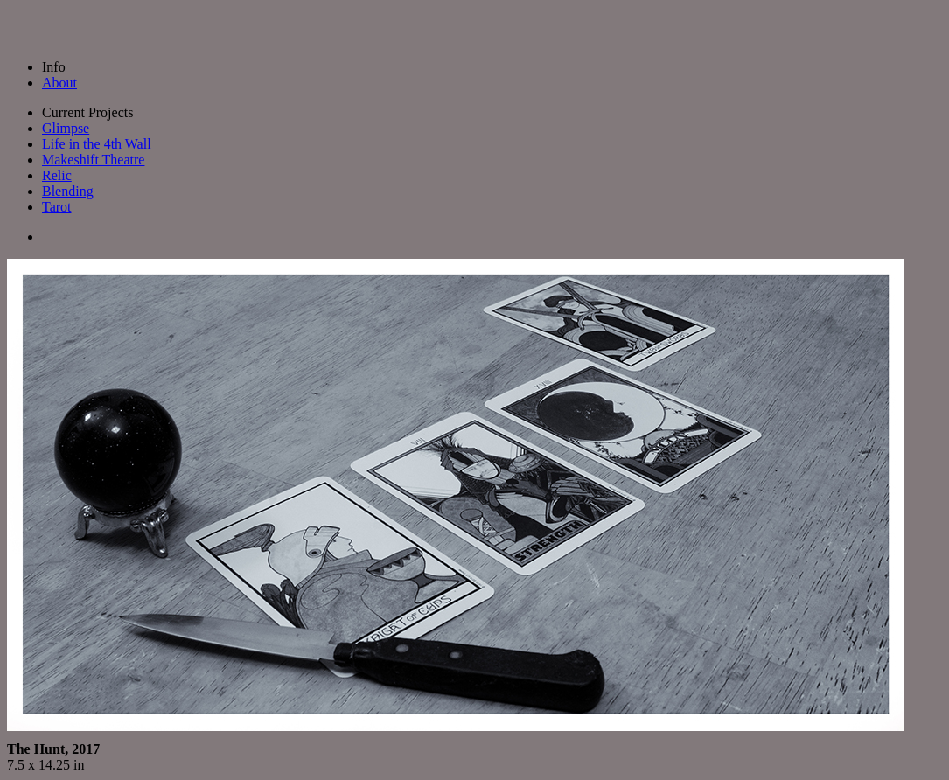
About (59, 82)
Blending (68, 191)
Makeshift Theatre (93, 159)
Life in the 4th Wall (96, 143)
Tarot (57, 206)
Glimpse (65, 128)
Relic (57, 175)
